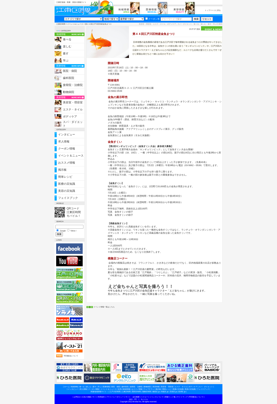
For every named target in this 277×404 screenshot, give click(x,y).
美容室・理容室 (73, 102)
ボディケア (70, 116)
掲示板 (62, 169)
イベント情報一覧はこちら (104, 307)
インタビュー (66, 134)
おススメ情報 (66, 162)
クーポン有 (152, 19)
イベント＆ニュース (75, 24)
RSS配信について (71, 356)
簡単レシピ (65, 176)
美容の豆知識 (66, 190)
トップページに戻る (213, 10)
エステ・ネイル (73, 109)
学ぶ (66, 60)
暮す (66, 53)
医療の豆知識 (66, 183)
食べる (67, 39)
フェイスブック (68, 197)
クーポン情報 (66, 148)
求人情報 (63, 141)
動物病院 (68, 92)
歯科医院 (68, 77)
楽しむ (67, 46)
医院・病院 (70, 70)
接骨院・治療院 (73, 84)
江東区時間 (60, 24)
